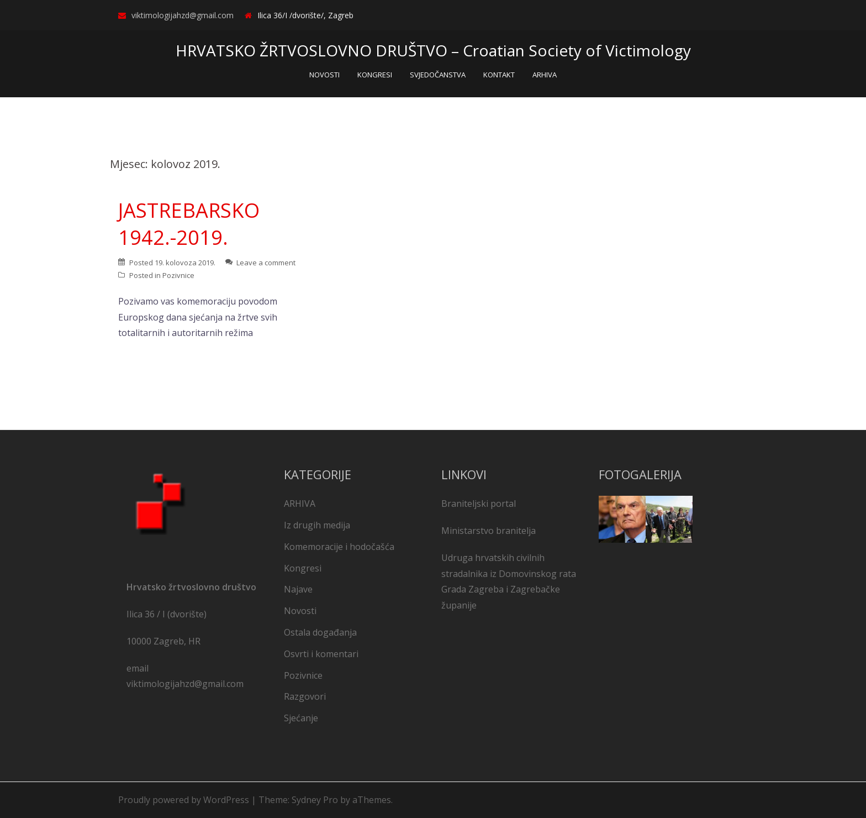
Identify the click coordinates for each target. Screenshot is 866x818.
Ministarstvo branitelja (488, 531)
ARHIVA (544, 75)
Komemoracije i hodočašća (339, 547)
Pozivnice (178, 275)
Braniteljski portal (478, 503)
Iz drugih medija (317, 525)
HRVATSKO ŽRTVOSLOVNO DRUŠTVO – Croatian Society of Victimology (433, 50)
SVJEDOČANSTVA (438, 75)
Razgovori (305, 696)
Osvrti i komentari (321, 654)
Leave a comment (265, 263)
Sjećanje (301, 718)
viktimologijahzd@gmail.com (182, 15)
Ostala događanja (320, 632)
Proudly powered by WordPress (183, 800)
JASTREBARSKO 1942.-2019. (189, 224)
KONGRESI (374, 75)
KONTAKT (499, 75)
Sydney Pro (315, 800)
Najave (298, 589)
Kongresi (302, 568)
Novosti (300, 611)
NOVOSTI (324, 75)
